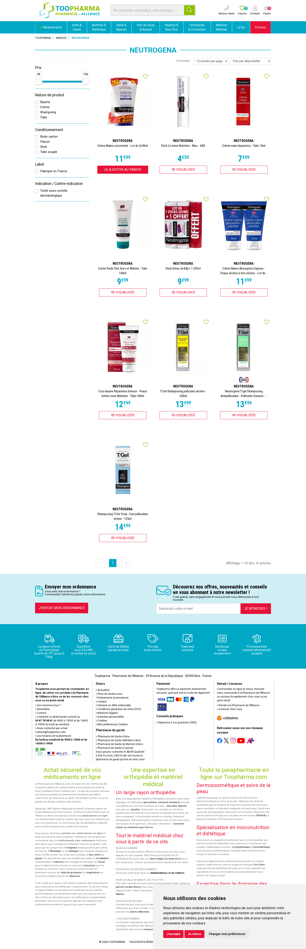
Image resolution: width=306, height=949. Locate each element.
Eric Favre (259, 864)
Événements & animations (112, 697)
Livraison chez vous (229, 709)
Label (39, 164)
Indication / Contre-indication (59, 184)
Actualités (103, 690)
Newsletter (42, 709)
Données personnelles (110, 716)
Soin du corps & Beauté (146, 27)
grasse (38, 858)
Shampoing (48, 112)
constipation (102, 858)
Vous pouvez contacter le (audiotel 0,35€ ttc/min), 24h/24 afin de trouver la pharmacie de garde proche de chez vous (120, 755)
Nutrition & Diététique (99, 27)
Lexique (101, 701)
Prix (38, 68)
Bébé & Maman (121, 27)
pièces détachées (139, 911)
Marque (61, 37)
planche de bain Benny (128, 887)
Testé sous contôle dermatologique (53, 193)
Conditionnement (49, 130)
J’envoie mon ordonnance (62, 608)
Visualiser (183, 170)
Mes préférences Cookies (112, 724)
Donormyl (89, 865)
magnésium (93, 872)
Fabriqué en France (53, 171)
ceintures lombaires (169, 802)
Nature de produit (49, 95)
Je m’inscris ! (255, 609)
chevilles (135, 809)
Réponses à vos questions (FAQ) (176, 722)
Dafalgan (74, 851)
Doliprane (72, 847)
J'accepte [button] (173, 934)
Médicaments (51, 27)
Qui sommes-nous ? (48, 705)
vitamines (74, 876)
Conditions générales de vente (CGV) (118, 709)
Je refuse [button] (194, 934)
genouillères (150, 802)
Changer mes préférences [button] (227, 934)
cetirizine (59, 862)
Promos (260, 27)
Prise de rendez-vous (109, 693)
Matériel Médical (221, 27)
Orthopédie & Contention (197, 27)
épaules (182, 806)
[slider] (38, 82)
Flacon (45, 142)
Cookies (101, 720)
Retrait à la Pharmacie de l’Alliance (238, 705)
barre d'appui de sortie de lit (165, 858)
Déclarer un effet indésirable (113, 705)
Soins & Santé (77, 27)
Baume (45, 102)
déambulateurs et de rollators (167, 873)
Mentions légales (107, 712)
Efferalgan (55, 851)
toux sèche (95, 854)
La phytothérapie (241, 847)
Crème (45, 107)
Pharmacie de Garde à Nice (113, 736)
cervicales (171, 806)
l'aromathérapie (261, 847)
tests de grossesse (71, 872)
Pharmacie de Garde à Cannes (114, 747)
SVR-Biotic (261, 815)
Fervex (101, 862)
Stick (43, 147)
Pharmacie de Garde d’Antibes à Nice (118, 740)
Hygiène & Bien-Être (171, 27)
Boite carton (49, 136)
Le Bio (241, 27)
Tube (43, 117)
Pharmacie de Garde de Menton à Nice (119, 744)
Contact (40, 712)
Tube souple (48, 152)
